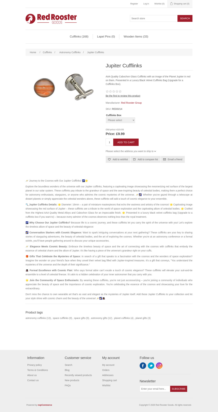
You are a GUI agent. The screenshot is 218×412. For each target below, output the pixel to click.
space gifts (79, 318)
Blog (67, 370)
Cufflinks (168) (79, 36)
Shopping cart (109, 380)
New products (72, 380)
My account (108, 365)
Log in (146, 4)
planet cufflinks (122, 318)
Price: (110, 134)
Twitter (151, 365)
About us (32, 375)
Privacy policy (34, 365)
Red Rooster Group (131, 102)
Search (185, 18)
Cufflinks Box (113, 115)
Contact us (33, 380)
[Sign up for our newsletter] (155, 389)
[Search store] (154, 18)
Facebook (143, 365)
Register (134, 4)
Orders (106, 370)
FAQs (68, 385)
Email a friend (175, 159)
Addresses (107, 375)
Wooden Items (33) (136, 36)
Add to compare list (148, 159)
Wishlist (106, 385)
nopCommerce (45, 405)
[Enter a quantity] (109, 142)
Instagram (159, 365)
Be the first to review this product (123, 95)
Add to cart (126, 142)
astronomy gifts (99, 318)
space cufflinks (60, 318)
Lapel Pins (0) (106, 36)
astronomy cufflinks (36, 318)
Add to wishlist (120, 159)
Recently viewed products (78, 375)
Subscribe (179, 388)
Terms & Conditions (37, 370)
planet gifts (141, 318)
